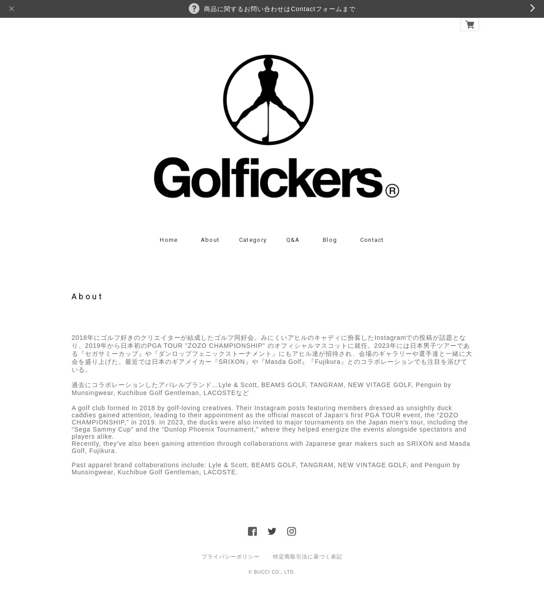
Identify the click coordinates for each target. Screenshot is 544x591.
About (210, 239)
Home (169, 239)
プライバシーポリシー (231, 557)
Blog (330, 239)
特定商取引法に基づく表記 (307, 557)
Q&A (293, 239)
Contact (372, 239)
